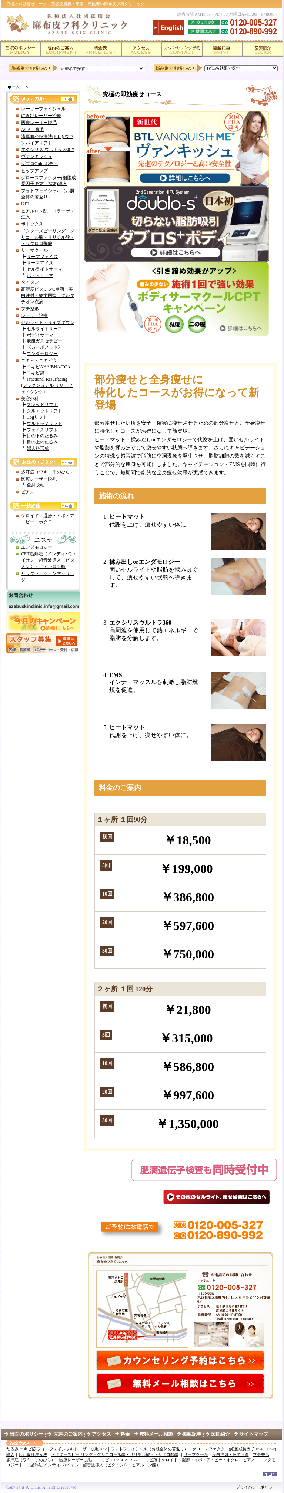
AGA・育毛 (32, 129)
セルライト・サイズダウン (47, 322)
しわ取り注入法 (33, 1454)
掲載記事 (191, 1434)
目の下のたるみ (42, 435)
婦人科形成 (38, 448)
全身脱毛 (35, 485)
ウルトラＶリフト (44, 423)
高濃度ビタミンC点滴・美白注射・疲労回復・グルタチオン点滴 (47, 295)
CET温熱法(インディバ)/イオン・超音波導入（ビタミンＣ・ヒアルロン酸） (91, 1465)
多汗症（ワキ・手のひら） (47, 472)
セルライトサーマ (44, 269)
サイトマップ (253, 1434)
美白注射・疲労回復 (230, 1454)
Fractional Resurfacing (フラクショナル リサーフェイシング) (47, 385)
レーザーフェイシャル (43, 108)
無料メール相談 (156, 1434)
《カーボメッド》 (44, 347)
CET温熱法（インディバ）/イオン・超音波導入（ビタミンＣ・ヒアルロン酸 (48, 560)
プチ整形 (30, 308)
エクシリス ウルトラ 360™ (47, 149)
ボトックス (32, 224)
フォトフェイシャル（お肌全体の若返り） (149, 1449)
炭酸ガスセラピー (44, 341)
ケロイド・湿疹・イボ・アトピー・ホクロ (200, 1459)
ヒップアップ (34, 170)
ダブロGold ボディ (39, 163)
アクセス (101, 1434)
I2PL (25, 204)
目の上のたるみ (42, 442)
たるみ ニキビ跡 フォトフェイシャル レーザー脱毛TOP (56, 1449)
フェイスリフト (42, 429)
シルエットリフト (44, 411)
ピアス (27, 492)
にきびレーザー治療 (41, 115)
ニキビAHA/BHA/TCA (48, 366)
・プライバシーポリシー (254, 1487)
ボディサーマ (40, 275)
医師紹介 (225, 1434)
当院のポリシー (26, 1434)
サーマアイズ (40, 262)
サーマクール (34, 250)
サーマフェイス (42, 256)
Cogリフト (37, 417)
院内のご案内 (68, 1434)
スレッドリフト (42, 404)
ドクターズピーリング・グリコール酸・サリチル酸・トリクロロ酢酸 (47, 237)
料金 (125, 1434)
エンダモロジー (42, 353)
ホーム (13, 87)
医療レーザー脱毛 (39, 122)
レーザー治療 (34, 315)
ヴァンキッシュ (36, 156)
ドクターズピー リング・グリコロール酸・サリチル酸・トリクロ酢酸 (114, 1454)
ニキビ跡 (35, 372)
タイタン (30, 282)
